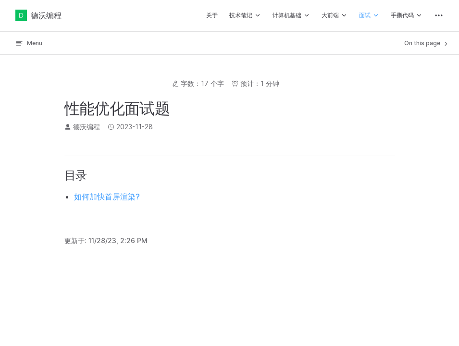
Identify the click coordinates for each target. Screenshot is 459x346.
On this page (426, 43)
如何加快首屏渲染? (107, 196)
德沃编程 (38, 15)
